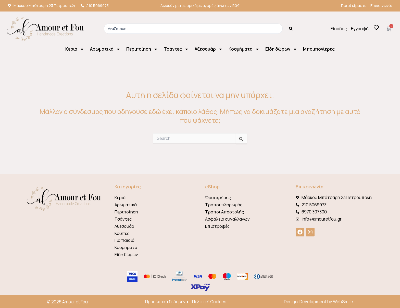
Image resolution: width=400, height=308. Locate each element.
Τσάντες (176, 49)
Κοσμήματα (244, 49)
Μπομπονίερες (319, 49)
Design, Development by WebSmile (318, 302)
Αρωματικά (105, 49)
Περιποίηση (142, 49)
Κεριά (74, 49)
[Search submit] (290, 28)
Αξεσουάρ (209, 49)
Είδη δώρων (281, 49)
